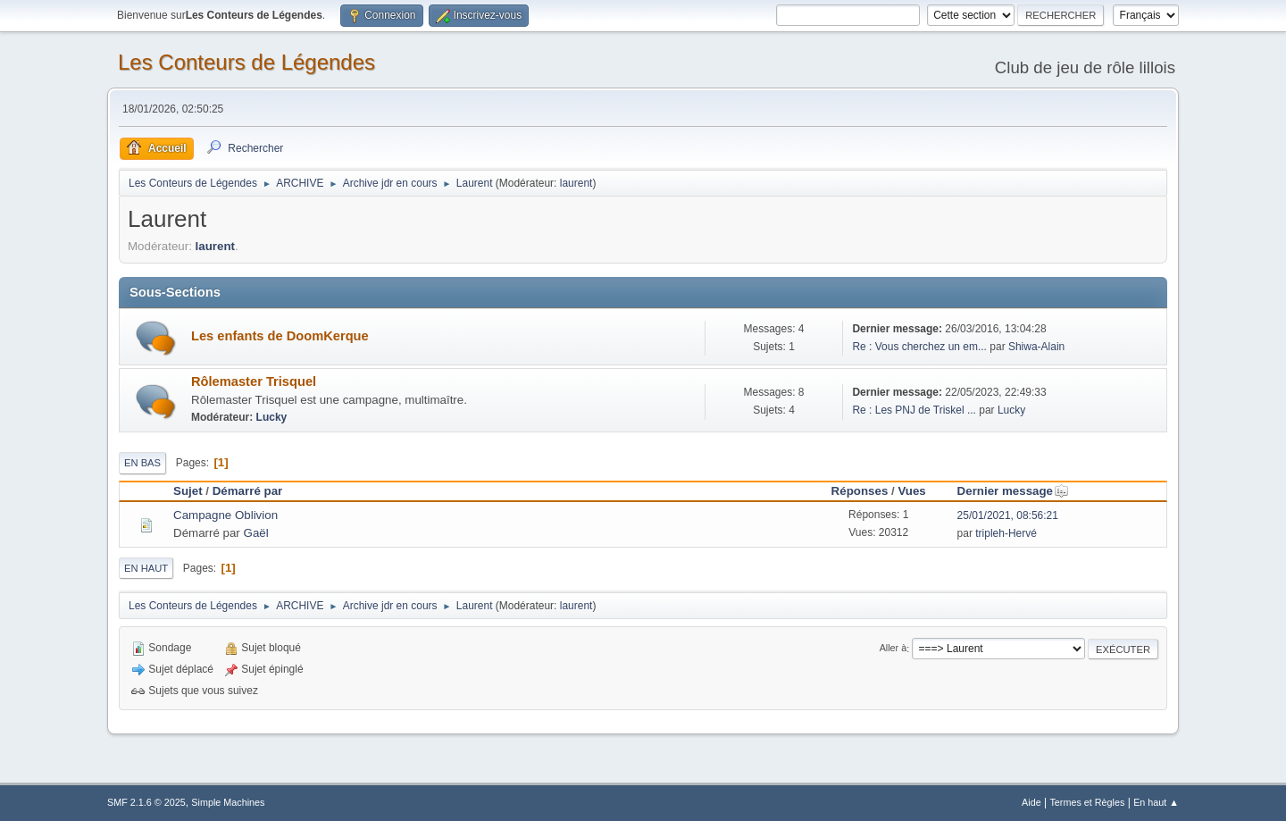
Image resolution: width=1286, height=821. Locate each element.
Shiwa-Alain (1036, 346)
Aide (1031, 802)
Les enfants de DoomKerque (280, 336)
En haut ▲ (1156, 802)
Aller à (893, 648)
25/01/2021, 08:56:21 (1007, 515)
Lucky (272, 417)
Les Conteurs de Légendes (246, 62)
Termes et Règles (1086, 802)
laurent (576, 183)
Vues (911, 491)
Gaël (256, 533)
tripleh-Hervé (1006, 533)
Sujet (188, 491)
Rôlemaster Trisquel (253, 381)
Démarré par (248, 491)
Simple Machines (227, 802)
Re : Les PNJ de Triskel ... (914, 410)
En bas (142, 462)
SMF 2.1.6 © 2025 (146, 802)
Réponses (860, 491)
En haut (146, 568)
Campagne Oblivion (225, 515)
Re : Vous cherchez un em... (919, 346)
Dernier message (1013, 491)
